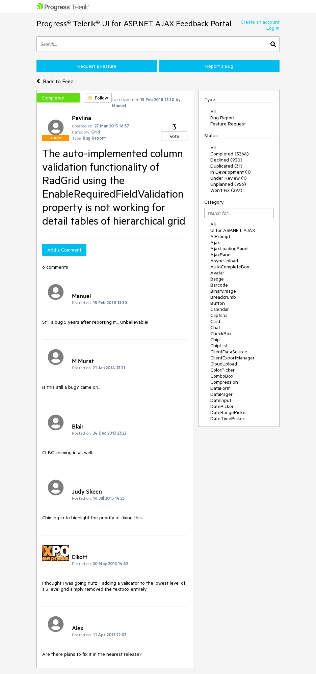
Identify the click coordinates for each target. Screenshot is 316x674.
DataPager (221, 394)
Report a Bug (219, 66)
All (213, 112)
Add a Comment (64, 250)
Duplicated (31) (226, 166)
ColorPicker (222, 370)
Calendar (219, 309)
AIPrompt (220, 236)
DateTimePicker (227, 418)
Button (217, 303)
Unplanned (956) (228, 184)
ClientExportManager (232, 358)
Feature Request (228, 124)
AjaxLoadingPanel (229, 248)
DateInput (220, 400)
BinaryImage (223, 291)
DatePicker (222, 406)
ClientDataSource (228, 352)
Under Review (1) (228, 178)
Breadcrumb (223, 297)
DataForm (220, 388)
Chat (215, 327)
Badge (217, 279)
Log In (273, 28)
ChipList (219, 346)
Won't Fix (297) (226, 190)
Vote (174, 136)
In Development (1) (230, 172)
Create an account (260, 22)
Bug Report (222, 118)
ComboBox (221, 376)
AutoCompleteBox (229, 267)
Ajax (215, 242)
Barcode (219, 285)
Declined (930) (226, 160)
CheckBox (221, 333)
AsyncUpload (224, 261)
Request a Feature (96, 66)
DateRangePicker (228, 412)
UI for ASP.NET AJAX (232, 230)
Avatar (217, 273)
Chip (215, 339)
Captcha (219, 315)
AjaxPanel (221, 255)
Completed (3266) (229, 154)
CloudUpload (223, 364)
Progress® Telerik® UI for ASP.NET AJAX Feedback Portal (134, 23)
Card (215, 321)
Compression (224, 382)
